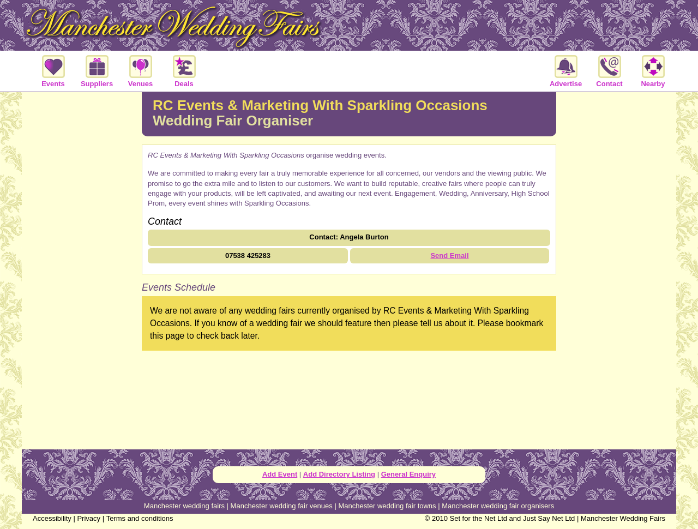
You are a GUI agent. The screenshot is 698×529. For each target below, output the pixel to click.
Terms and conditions (139, 518)
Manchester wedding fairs (184, 506)
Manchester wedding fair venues (282, 506)
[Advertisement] (81, 269)
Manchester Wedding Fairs (623, 518)
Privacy (88, 518)
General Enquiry (408, 474)
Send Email (449, 255)
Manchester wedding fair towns (387, 506)
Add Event (279, 474)
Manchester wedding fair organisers (498, 506)
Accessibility (52, 518)
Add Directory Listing (339, 474)
